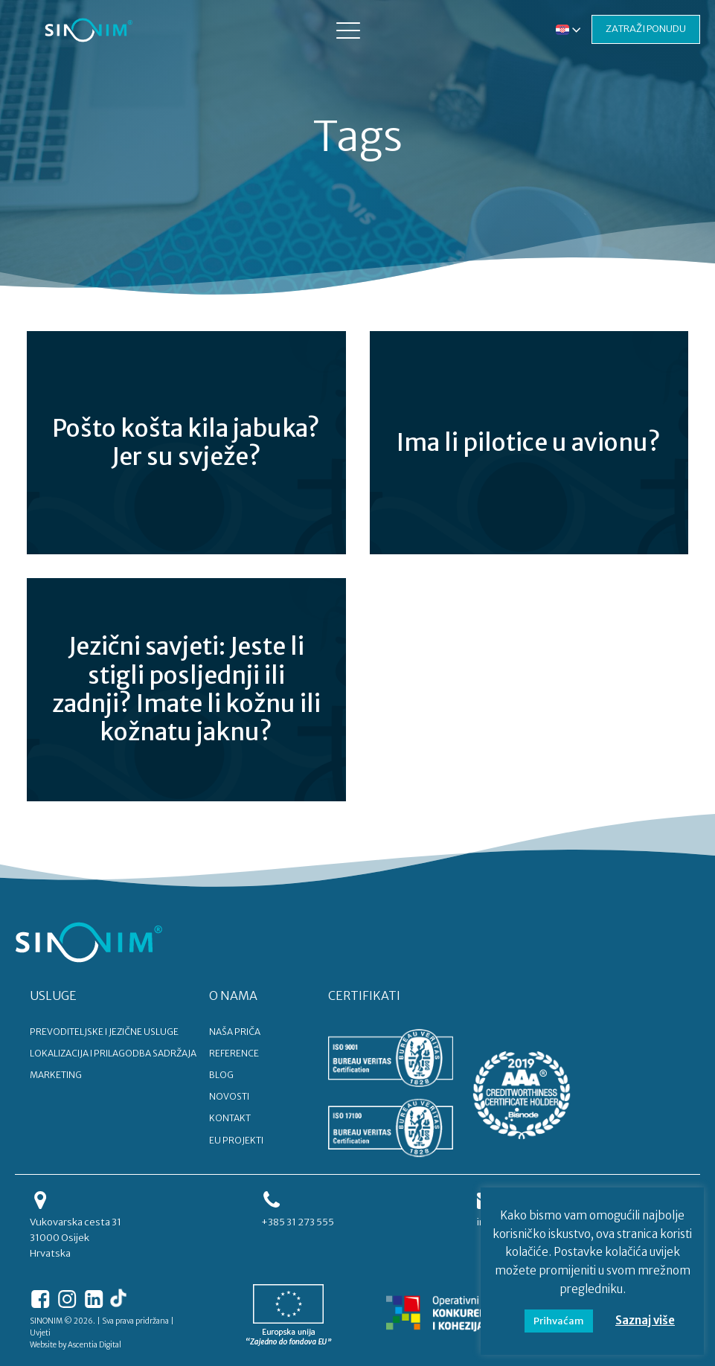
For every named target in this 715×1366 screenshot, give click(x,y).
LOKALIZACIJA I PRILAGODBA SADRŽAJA (113, 1053)
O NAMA (233, 995)
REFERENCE (234, 1053)
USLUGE (53, 995)
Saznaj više (645, 1320)
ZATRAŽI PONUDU (646, 28)
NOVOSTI (229, 1096)
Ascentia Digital (94, 1345)
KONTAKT (230, 1117)
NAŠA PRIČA (234, 1031)
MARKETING (56, 1074)
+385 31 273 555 (297, 1222)
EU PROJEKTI (236, 1140)
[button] (348, 30)
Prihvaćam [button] (558, 1321)
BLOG (221, 1074)
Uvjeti (40, 1333)
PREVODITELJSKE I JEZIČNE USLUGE (104, 1031)
